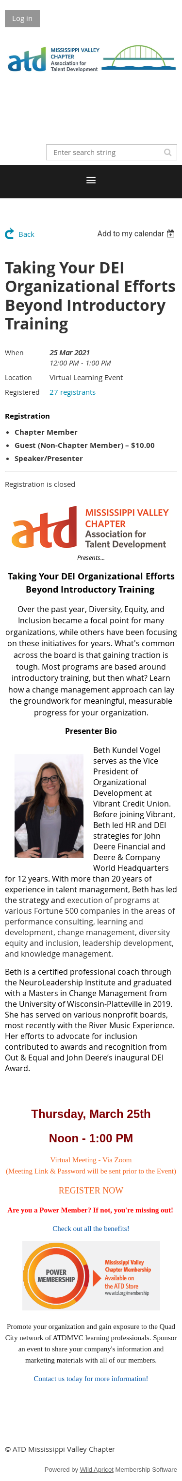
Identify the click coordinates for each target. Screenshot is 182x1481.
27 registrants (73, 392)
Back (26, 234)
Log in (22, 18)
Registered (22, 392)
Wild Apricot (97, 1469)
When (14, 352)
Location (18, 377)
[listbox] (137, 234)
